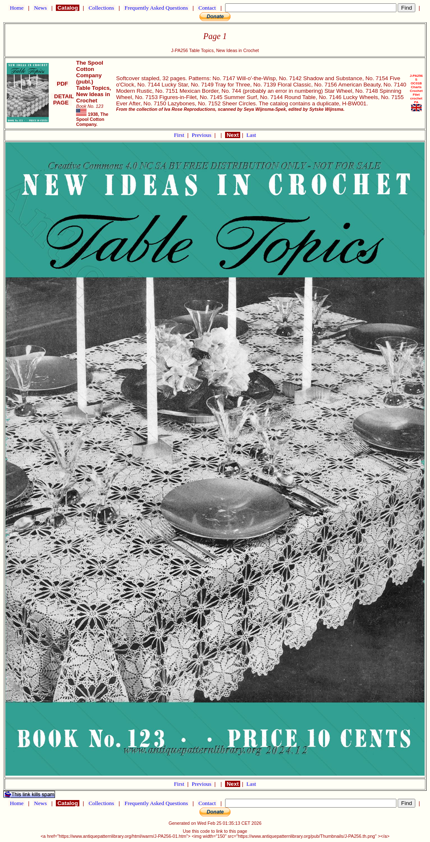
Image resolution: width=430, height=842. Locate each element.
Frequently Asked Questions (156, 8)
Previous (202, 135)
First (180, 135)
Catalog (67, 8)
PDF (62, 84)
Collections (101, 8)
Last (251, 135)
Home (16, 8)
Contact (207, 8)
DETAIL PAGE (62, 99)
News (40, 8)
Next (232, 135)
